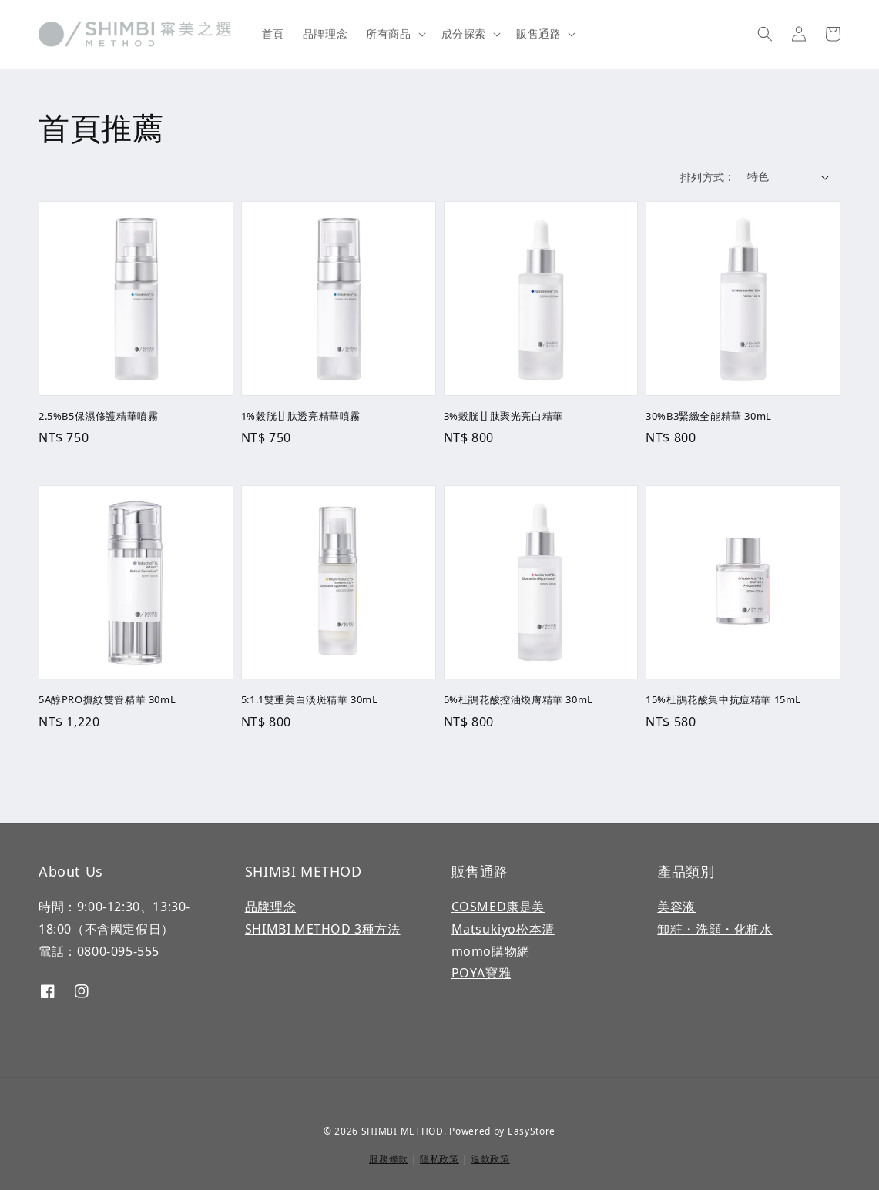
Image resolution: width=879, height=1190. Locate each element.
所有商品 (388, 34)
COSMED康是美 (498, 906)
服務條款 (388, 1158)
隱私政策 (439, 1158)
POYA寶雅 (481, 972)
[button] (765, 34)
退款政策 (490, 1158)
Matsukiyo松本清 (503, 928)
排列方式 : (705, 176)
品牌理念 (325, 33)
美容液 (676, 906)
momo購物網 (490, 951)
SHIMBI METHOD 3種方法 (323, 928)
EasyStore (531, 1131)
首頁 (273, 33)
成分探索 (463, 34)
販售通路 (538, 34)
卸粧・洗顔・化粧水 (714, 928)
